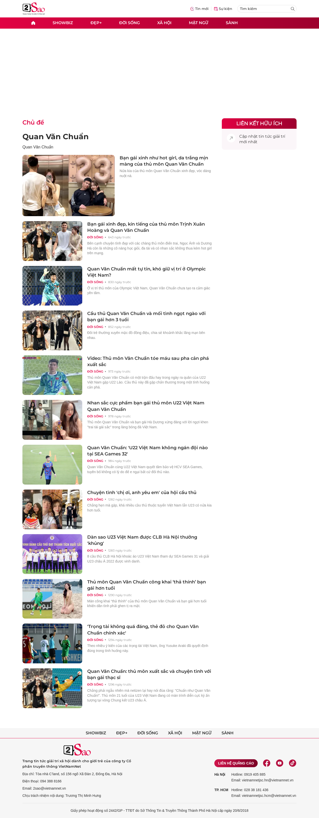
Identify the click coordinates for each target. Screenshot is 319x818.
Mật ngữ (198, 22)
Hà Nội (219, 774)
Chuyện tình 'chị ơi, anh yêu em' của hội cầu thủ (141, 492)
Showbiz (63, 22)
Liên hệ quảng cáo (236, 763)
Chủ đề (33, 122)
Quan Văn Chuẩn (55, 136)
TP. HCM (221, 790)
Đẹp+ (96, 22)
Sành (232, 22)
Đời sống (129, 22)
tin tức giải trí (272, 136)
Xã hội (164, 22)
